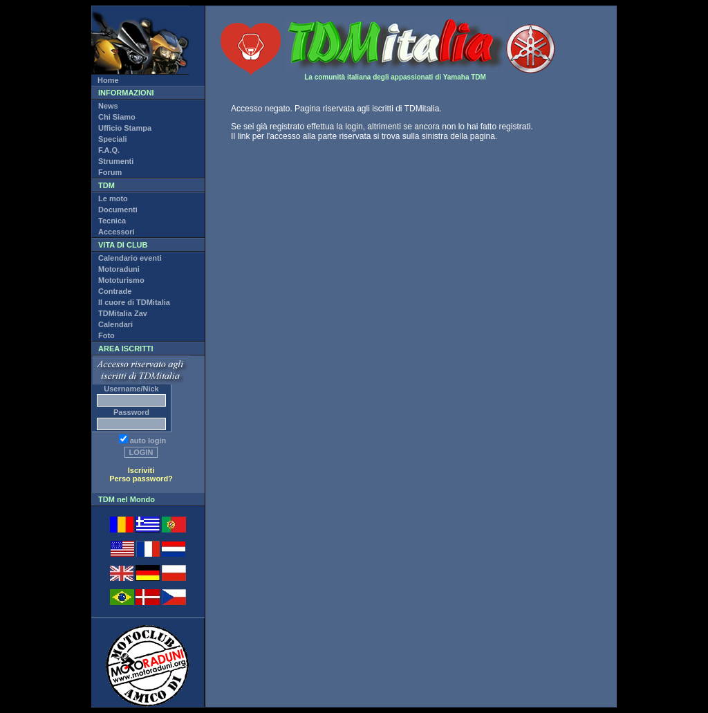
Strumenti (115, 161)
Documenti (118, 209)
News (108, 106)
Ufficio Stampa (124, 128)
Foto (106, 335)
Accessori (116, 232)
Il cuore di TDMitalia (134, 302)
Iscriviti (141, 470)
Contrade (114, 291)
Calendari (115, 324)
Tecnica (112, 220)
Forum (110, 172)
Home (108, 80)
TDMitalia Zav (122, 313)
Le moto (113, 198)
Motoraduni (119, 269)
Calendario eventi (130, 258)
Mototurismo (121, 280)
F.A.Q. (109, 150)
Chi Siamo (117, 117)
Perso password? (141, 478)
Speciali (112, 139)
